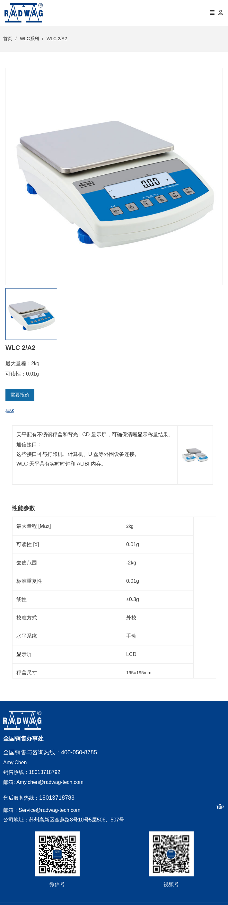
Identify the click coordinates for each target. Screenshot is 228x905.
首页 (7, 38)
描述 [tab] (9, 410)
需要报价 (20, 394)
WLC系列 (29, 38)
